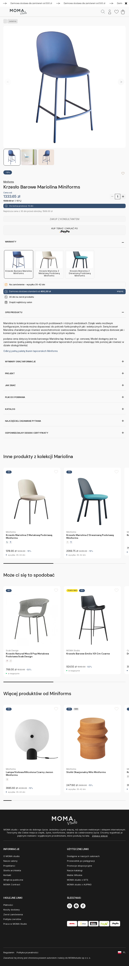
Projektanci (9, 865)
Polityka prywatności (27, 952)
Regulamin (8, 952)
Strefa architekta (12, 870)
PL (124, 952)
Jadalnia (11, 21)
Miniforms (8, 181)
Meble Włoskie (74, 875)
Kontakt (7, 875)
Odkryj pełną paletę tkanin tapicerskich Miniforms (30, 351)
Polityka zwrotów (12, 919)
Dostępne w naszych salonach (83, 856)
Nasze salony (10, 861)
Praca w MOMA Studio (15, 923)
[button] (121, 82)
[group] (31, 513)
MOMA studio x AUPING (79, 884)
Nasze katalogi (74, 870)
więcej (120, 291)
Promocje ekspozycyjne (79, 865)
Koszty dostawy (11, 909)
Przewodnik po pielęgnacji (81, 861)
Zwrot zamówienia (13, 914)
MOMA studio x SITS (77, 879)
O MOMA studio (11, 856)
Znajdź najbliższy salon (20, 302)
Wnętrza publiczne (13, 879)
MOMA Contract (11, 884)
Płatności (8, 905)
